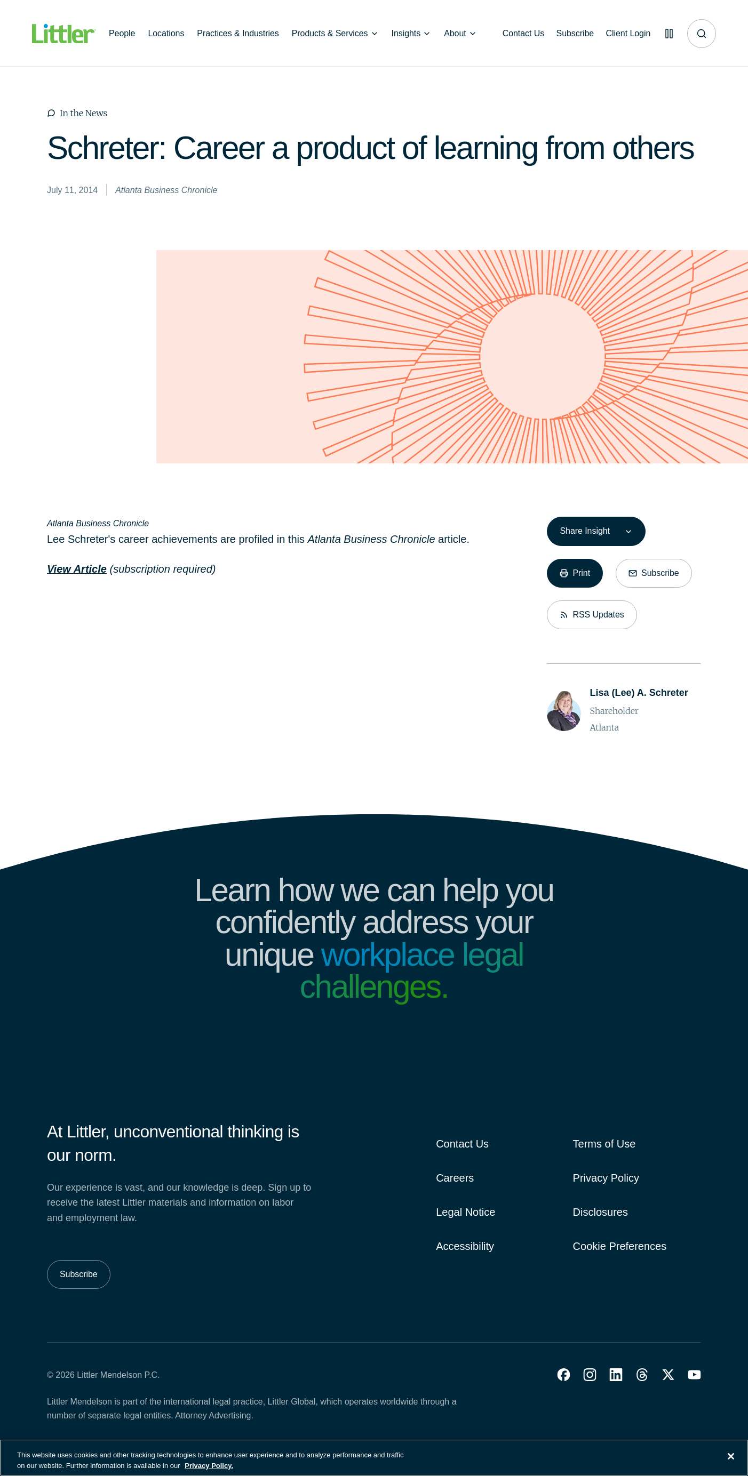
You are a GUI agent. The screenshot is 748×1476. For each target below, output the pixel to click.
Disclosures (600, 1212)
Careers (455, 1178)
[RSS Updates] (591, 614)
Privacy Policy (606, 1178)
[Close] (731, 1462)
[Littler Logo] (64, 34)
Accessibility (465, 1246)
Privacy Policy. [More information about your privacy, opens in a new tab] (209, 1471)
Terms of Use (604, 1144)
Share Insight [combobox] (584, 530)
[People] (122, 33)
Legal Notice (465, 1212)
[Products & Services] (335, 33)
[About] (460, 33)
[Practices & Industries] (237, 33)
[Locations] (166, 33)
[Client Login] (626, 33)
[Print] (575, 573)
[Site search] (701, 33)
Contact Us (462, 1144)
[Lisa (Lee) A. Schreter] (639, 693)
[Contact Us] (520, 33)
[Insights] (412, 33)
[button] (563, 1374)
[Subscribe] (573, 33)
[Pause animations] (668, 33)
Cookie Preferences (620, 1246)
